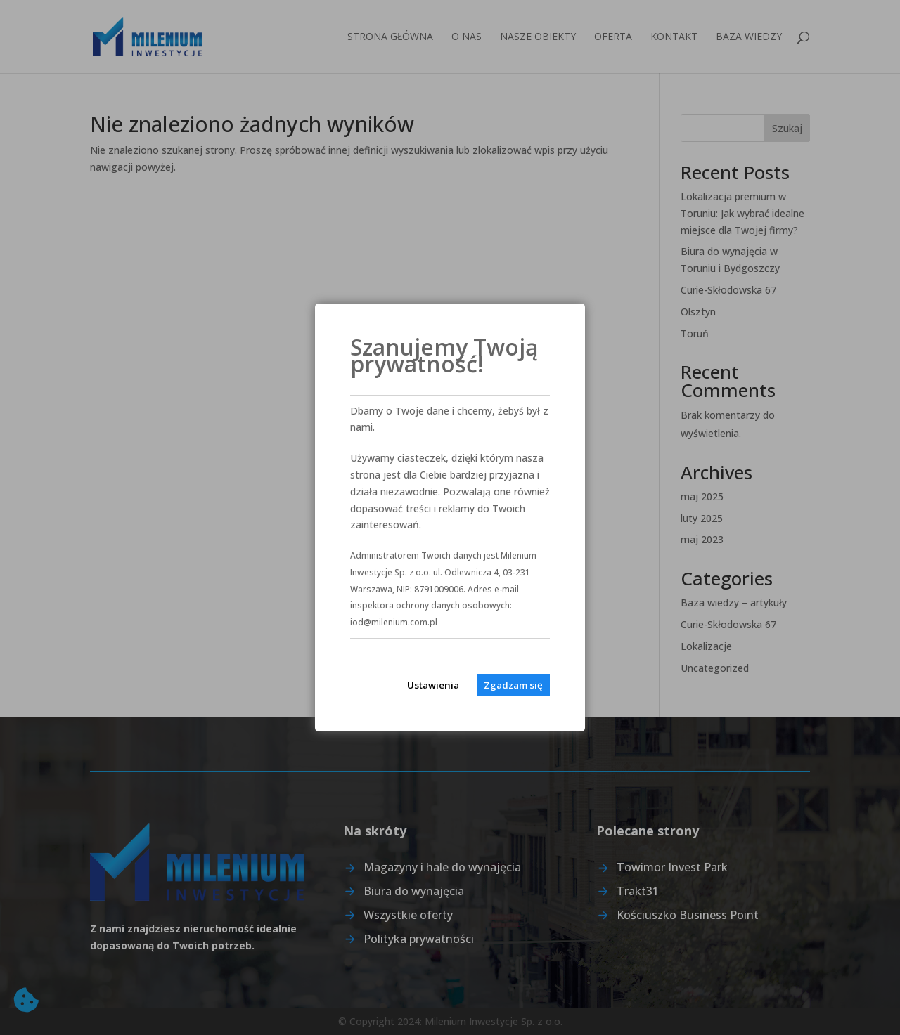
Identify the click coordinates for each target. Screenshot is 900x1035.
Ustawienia (433, 685)
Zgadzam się (513, 685)
